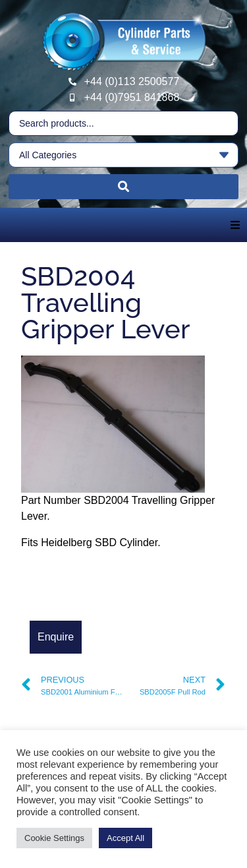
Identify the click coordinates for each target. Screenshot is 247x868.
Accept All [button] (125, 838)
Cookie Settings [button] (54, 838)
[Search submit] (123, 186)
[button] (235, 225)
